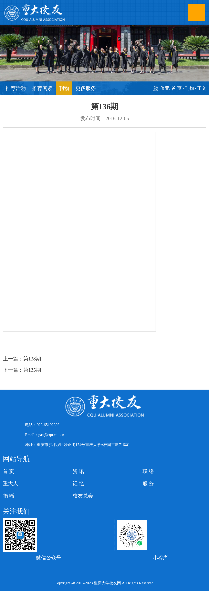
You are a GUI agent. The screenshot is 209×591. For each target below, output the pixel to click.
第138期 (32, 358)
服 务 (148, 483)
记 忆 (78, 483)
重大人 (10, 483)
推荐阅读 (42, 88)
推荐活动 (16, 88)
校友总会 (83, 496)
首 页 (176, 88)
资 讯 (78, 471)
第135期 (32, 370)
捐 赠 (8, 496)
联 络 (148, 471)
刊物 (64, 88)
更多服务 (85, 88)
